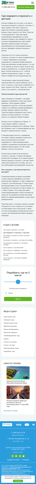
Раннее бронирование (11, 329)
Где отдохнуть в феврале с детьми (15, 250)
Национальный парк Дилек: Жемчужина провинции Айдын (17, 382)
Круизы (6, 339)
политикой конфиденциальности (22, 478)
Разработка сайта (13, 460)
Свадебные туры (9, 351)
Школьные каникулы (10, 332)
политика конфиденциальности (20, 467)
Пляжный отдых (9, 320)
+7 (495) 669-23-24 (8, 7)
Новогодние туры (9, 317)
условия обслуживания (8, 468)
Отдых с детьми (9, 345)
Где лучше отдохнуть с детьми (13, 230)
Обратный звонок (18, 435)
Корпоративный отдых (11, 348)
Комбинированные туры (12, 336)
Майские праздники (10, 326)
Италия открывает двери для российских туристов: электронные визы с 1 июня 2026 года (18, 403)
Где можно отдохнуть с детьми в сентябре (18, 240)
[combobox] (18, 293)
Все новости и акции (10, 411)
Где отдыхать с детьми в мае (13, 247)
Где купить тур (18, 441)
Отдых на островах (10, 342)
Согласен (18, 481)
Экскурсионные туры (10, 323)
